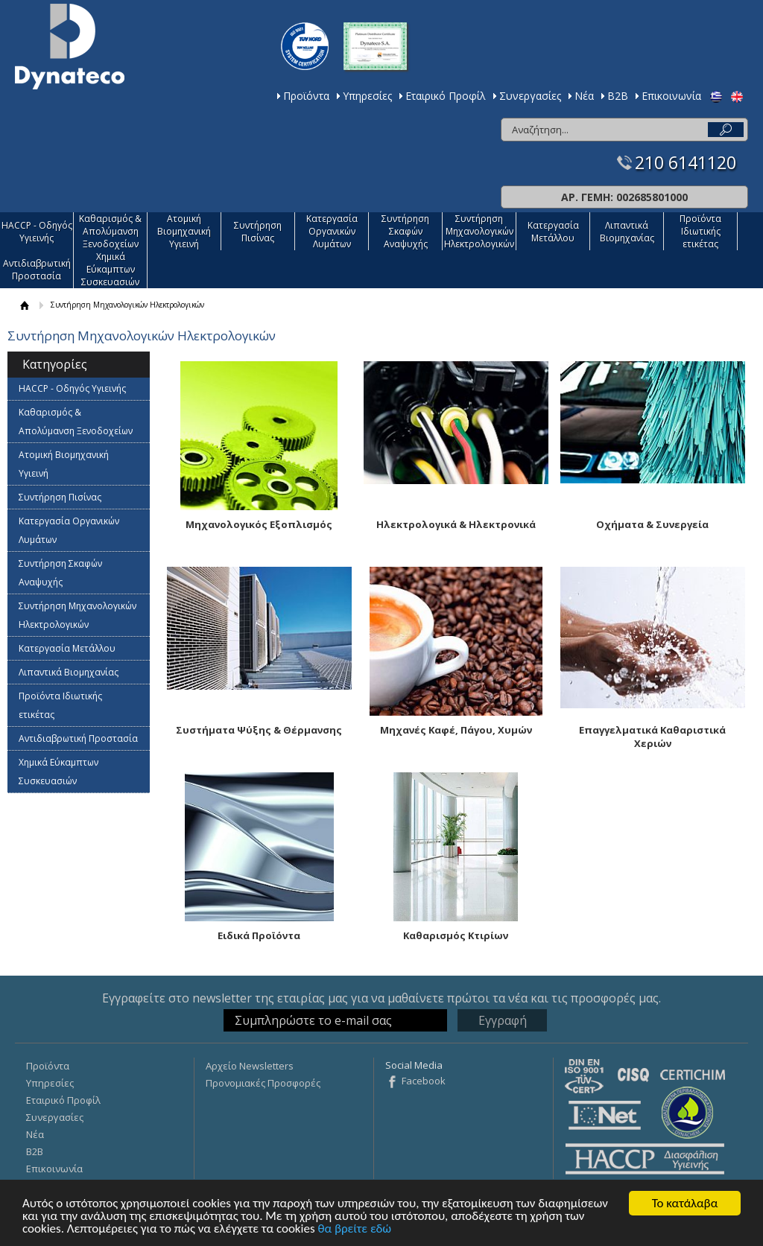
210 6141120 (685, 162)
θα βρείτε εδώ (354, 1229)
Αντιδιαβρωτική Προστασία (37, 269)
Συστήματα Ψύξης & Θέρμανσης (259, 730)
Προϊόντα (306, 96)
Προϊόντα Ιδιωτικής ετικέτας (700, 231)
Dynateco (69, 46)
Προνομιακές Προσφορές (263, 1083)
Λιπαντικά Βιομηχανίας (627, 231)
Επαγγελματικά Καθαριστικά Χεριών (652, 736)
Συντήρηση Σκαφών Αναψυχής (405, 231)
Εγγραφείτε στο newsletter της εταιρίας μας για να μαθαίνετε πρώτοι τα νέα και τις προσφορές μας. (381, 998)
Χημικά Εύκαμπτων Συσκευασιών (110, 269)
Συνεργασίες (530, 96)
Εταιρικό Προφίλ (445, 96)
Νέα (584, 96)
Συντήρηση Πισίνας (258, 231)
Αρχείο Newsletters (250, 1065)
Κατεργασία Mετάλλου (553, 231)
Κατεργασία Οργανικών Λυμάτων (332, 231)
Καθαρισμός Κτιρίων (455, 935)
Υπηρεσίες (367, 96)
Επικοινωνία (671, 96)
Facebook (424, 1080)
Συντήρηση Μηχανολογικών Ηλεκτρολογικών (479, 231)
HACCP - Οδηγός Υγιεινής (36, 231)
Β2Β (617, 96)
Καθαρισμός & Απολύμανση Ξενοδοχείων (110, 231)
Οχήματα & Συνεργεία (652, 524)
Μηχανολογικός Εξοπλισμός (259, 524)
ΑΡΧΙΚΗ (24, 305)
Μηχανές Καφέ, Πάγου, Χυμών (456, 730)
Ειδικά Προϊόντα (259, 935)
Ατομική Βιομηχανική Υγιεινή (184, 231)
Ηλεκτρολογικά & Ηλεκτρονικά (456, 524)
